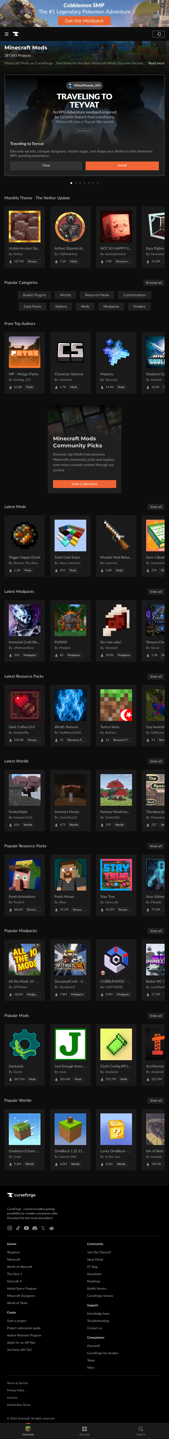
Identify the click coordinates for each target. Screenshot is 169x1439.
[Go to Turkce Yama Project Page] (116, 715)
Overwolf (93, 1346)
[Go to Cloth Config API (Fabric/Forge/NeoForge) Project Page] (116, 1055)
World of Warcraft (19, 1266)
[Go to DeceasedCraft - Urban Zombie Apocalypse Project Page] (70, 970)
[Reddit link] (51, 1228)
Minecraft (13, 1259)
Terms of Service (17, 1383)
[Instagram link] (9, 1228)
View (46, 165)
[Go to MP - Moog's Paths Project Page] (24, 363)
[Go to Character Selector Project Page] (70, 363)
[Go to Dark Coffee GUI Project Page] (24, 715)
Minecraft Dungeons (21, 1295)
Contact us (94, 1328)
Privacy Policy (15, 1390)
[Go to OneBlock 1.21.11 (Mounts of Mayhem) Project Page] (70, 1139)
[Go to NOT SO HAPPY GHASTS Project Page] (116, 237)
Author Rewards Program (24, 1335)
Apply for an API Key (21, 1342)
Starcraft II (14, 1281)
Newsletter (94, 1274)
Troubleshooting (98, 1321)
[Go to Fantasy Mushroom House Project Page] (116, 800)
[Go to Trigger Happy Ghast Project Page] (24, 546)
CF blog (92, 1266)
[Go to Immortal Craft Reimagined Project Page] (24, 631)
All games (13, 1252)
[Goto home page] (15, 34)
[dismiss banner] (162, 5)
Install (122, 165)
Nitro (90, 1367)
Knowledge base (98, 1313)
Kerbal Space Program (22, 1288)
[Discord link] (34, 1228)
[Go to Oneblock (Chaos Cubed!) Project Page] (24, 1139)
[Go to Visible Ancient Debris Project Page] (24, 237)
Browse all (154, 283)
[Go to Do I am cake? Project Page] (116, 631)
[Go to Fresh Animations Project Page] (24, 885)
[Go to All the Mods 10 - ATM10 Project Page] (24, 970)
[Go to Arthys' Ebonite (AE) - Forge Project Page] (70, 237)
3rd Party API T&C (19, 1350)
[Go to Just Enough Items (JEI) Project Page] (70, 1055)
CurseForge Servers (100, 1295)
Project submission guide (23, 1328)
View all (156, 507)
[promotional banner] (84, 13)
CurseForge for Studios (102, 1353)
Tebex (91, 1360)
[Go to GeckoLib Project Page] (24, 1055)
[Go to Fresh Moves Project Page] (70, 885)
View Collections (85, 484)
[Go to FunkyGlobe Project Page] (24, 800)
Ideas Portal (95, 1259)
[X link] (43, 1228)
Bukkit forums (96, 1288)
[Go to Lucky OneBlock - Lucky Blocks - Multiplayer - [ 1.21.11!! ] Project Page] (116, 1139)
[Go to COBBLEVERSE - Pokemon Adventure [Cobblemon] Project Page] (116, 970)
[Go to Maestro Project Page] (116, 363)
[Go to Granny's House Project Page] (70, 800)
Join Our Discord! (99, 1252)
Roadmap (93, 1281)
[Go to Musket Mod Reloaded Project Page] (116, 546)
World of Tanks (17, 1303)
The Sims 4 (14, 1274)
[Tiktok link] (18, 1228)
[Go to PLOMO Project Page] (70, 631)
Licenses (12, 1397)
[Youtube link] (26, 1228)
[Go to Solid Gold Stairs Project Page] (70, 546)
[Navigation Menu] (6, 34)
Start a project (16, 1321)
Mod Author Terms (19, 1405)
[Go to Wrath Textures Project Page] (70, 715)
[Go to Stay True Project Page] (116, 885)
